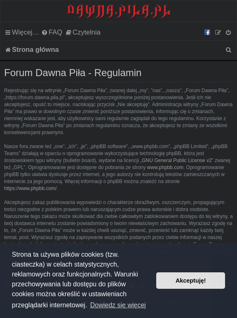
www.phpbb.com (165, 167)
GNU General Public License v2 (176, 160)
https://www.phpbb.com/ (30, 188)
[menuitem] (51, 32)
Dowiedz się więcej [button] (118, 305)
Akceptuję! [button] (191, 280)
